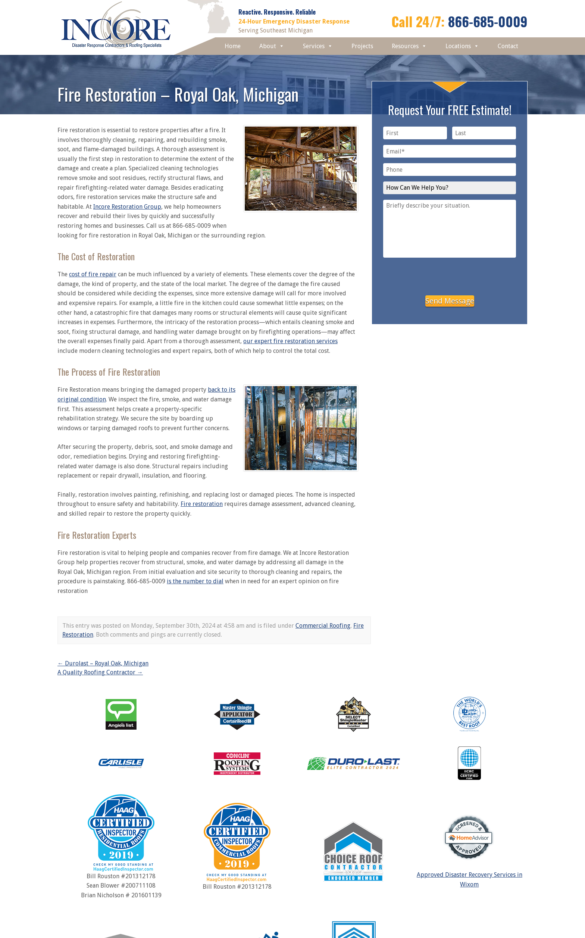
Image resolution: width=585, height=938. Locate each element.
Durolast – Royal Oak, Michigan (102, 663)
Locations (462, 46)
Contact (508, 46)
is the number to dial (195, 581)
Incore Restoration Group (127, 206)
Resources (409, 46)
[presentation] (449, 275)
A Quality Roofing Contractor (100, 672)
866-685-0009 (488, 21)
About (271, 46)
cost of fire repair (92, 274)
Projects (362, 46)
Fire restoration (202, 503)
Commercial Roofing (322, 625)
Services (318, 46)
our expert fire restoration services (290, 341)
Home (233, 46)
